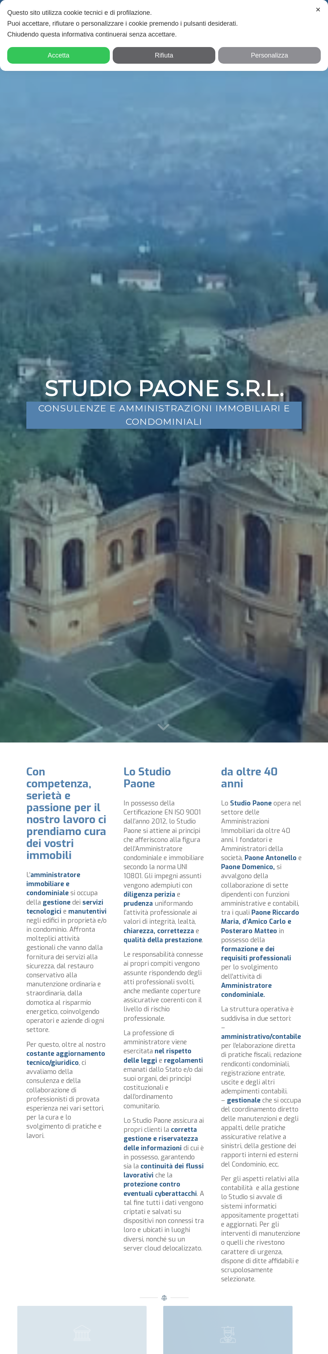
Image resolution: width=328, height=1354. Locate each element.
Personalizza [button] (269, 55)
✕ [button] (318, 9)
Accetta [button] (58, 55)
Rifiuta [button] (164, 55)
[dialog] (164, 35)
